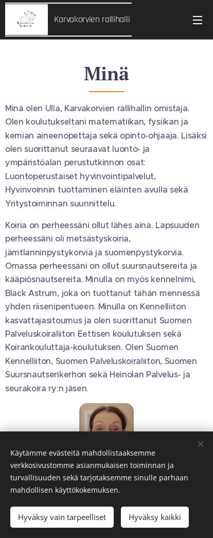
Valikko (197, 20)
